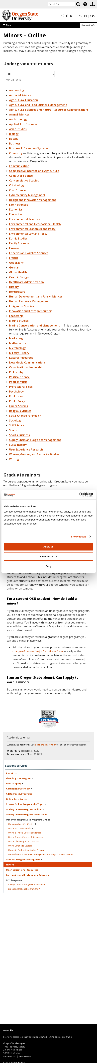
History (14, 287)
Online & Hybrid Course (24, 832)
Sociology (15, 420)
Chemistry (15, 153)
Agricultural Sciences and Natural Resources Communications (49, 110)
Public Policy (17, 401)
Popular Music (18, 382)
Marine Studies (19, 320)
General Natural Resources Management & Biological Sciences (40, 854)
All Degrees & (19, 793)
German (14, 267)
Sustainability (18, 444)
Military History (19, 353)
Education (15, 214)
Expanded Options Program (24, 889)
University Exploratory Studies (26, 850)
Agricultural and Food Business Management (38, 105)
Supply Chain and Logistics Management (35, 440)
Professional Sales (21, 386)
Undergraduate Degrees (25, 809)
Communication (19, 166)
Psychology (16, 391)
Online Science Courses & (25, 837)
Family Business (19, 243)
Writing (14, 459)
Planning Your (19, 778)
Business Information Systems (28, 148)
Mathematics (17, 343)
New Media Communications (27, 362)
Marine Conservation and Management (34, 325)
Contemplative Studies (24, 180)
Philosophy (16, 372)
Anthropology (18, 119)
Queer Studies (18, 406)
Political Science (19, 377)
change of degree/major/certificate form (37, 651)
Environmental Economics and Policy (32, 229)
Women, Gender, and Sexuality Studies (34, 454)
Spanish (14, 430)
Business (14, 143)
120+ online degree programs (57, 1037)
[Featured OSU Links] (85, 4)
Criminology (16, 185)
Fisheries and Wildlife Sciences (28, 253)
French (13, 258)
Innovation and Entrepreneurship (30, 311)
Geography (16, 262)
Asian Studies (18, 129)
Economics (15, 209)
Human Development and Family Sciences (36, 296)
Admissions (19, 788)
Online (67, 15)
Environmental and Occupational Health (35, 224)
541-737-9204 (24, 1056)
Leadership (16, 316)
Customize (48, 556)
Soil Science (16, 425)
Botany (13, 138)
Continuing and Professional (28, 875)
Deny (48, 566)
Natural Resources (21, 358)
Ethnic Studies (18, 238)
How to (14, 783)
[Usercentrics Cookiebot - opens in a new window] (78, 494)
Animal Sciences (19, 114)
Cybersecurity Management (27, 195)
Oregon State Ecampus (14, 1043)
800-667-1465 (9, 1056)
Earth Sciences (18, 204)
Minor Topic (13, 79)
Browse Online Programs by (26, 804)
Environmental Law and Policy (28, 234)
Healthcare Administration (26, 282)
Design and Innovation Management (32, 200)
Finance (14, 248)
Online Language (20, 845)
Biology (14, 134)
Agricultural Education (23, 100)
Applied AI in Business (23, 124)
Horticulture (17, 292)
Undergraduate (22, 824)
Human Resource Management (29, 301)
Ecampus (86, 15)
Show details (79, 536)
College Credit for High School (26, 884)
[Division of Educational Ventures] (92, 4)
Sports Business (19, 435)
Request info (88, 25)
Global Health (18, 272)
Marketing (16, 338)
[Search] (78, 4)
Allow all (48, 546)
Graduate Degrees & (24, 859)
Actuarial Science (20, 95)
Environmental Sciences (24, 219)
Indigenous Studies (21, 306)
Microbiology (17, 348)
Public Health (17, 396)
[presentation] (85, 4)
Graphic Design (19, 277)
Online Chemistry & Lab (23, 841)
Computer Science (21, 176)
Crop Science (17, 190)
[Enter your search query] (61, 4)
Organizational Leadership (26, 367)
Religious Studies (20, 411)
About (11, 773)
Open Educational (22, 869)
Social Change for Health (25, 416)
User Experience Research (26, 449)
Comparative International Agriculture (34, 171)
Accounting (16, 90)
